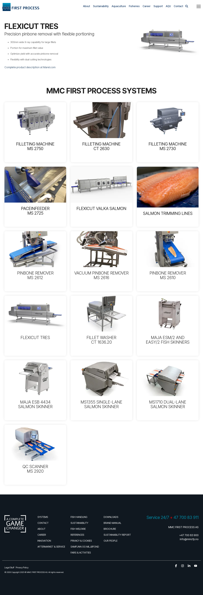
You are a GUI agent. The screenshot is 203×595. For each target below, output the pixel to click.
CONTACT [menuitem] (43, 522)
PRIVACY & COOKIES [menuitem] (81, 540)
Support (158, 6)
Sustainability (101, 6)
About (86, 6)
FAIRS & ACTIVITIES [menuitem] (81, 552)
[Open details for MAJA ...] (168, 326)
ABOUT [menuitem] (42, 528)
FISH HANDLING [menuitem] (79, 517)
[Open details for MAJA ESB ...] (35, 390)
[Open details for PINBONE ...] (35, 261)
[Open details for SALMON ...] (168, 197)
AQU (168, 6)
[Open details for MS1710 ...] (168, 390)
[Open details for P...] (35, 197)
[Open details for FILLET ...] (101, 326)
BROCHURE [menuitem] (110, 528)
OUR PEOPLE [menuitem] (110, 540)
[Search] (187, 6)
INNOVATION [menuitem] (44, 540)
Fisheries (134, 6)
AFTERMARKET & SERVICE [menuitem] (51, 546)
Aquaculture (119, 6)
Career (147, 6)
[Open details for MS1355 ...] (101, 390)
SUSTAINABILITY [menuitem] (79, 522)
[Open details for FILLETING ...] (35, 132)
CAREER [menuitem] (42, 534)
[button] (198, 6)
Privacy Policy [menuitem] (22, 567)
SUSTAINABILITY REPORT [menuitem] (117, 534)
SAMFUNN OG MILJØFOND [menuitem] (85, 546)
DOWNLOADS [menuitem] (111, 517)
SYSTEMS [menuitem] (43, 517)
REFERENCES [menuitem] (77, 534)
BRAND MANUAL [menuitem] (112, 522)
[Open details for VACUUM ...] (101, 261)
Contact (178, 6)
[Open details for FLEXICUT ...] (101, 197)
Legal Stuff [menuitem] (9, 567)
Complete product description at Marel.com (29, 67)
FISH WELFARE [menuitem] (78, 528)
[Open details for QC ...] (35, 455)
